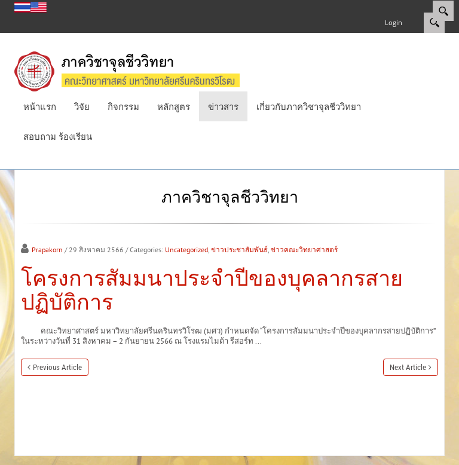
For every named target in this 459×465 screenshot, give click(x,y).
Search (434, 23)
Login (393, 22)
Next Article (408, 367)
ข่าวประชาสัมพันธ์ (239, 249)
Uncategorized (186, 249)
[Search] (443, 11)
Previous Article (57, 367)
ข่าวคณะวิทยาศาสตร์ (304, 249)
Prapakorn (47, 249)
